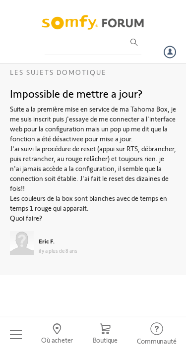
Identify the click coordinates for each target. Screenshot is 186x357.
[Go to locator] (56, 334)
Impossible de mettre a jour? (76, 93)
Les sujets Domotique (58, 72)
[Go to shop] (105, 334)
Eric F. (47, 241)
